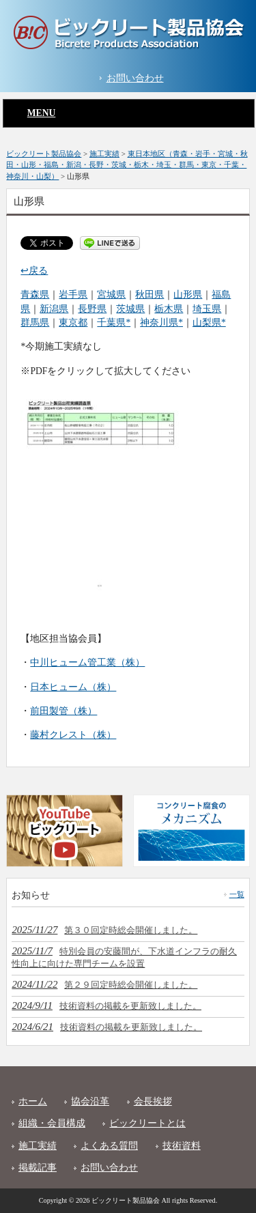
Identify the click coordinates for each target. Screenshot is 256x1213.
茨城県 (130, 309)
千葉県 (111, 322)
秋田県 (149, 294)
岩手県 (73, 294)
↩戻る (34, 271)
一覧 (236, 894)
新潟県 (54, 309)
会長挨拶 (153, 1101)
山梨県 (207, 322)
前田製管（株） (63, 711)
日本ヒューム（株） (73, 687)
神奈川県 (159, 322)
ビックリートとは (147, 1123)
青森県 (34, 294)
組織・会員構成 (51, 1123)
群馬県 (34, 322)
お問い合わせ (135, 78)
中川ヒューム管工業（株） (87, 662)
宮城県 (111, 294)
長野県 (92, 309)
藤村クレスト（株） (73, 735)
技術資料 (181, 1146)
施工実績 (37, 1146)
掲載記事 (37, 1167)
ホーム (32, 1101)
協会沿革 (90, 1101)
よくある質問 (109, 1146)
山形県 (187, 294)
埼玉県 (207, 309)
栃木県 (168, 309)
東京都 (73, 322)
